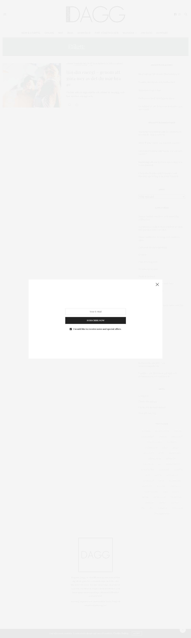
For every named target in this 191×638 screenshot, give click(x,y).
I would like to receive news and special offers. (97, 329)
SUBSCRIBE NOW (95, 320)
